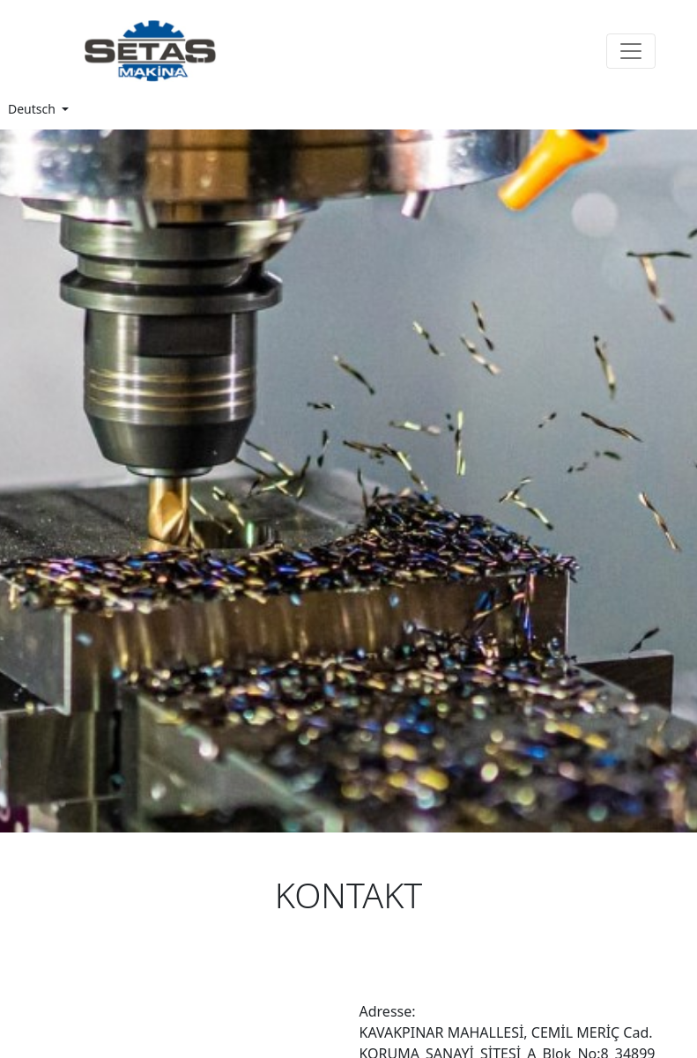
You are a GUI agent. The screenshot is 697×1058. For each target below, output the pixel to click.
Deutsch (33, 108)
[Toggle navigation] (631, 51)
